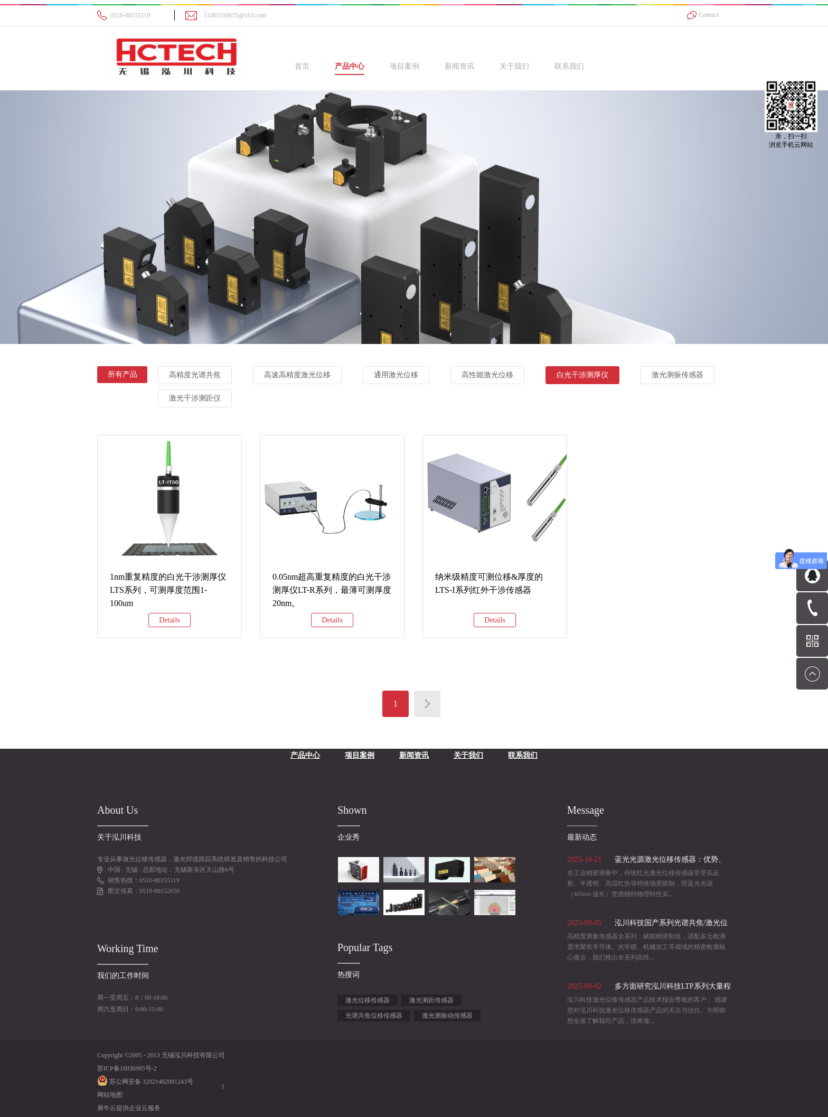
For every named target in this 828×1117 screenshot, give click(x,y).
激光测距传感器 (431, 1000)
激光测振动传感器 (447, 1015)
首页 (302, 66)
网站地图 (110, 1095)
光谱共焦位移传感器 (373, 1015)
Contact (709, 14)
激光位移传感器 (367, 1000)
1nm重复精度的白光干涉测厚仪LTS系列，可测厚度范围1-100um (168, 590)
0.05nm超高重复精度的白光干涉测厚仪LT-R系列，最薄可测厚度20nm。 (331, 590)
